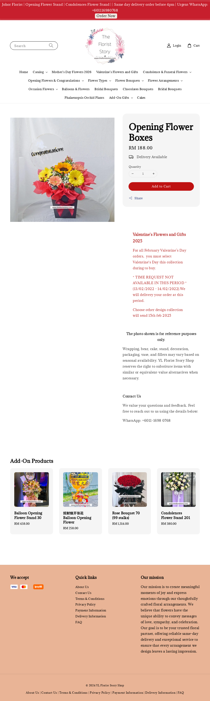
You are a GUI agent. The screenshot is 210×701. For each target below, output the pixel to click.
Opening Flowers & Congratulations (54, 80)
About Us (82, 587)
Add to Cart (161, 186)
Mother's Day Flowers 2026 (71, 72)
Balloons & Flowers (76, 89)
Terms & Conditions (89, 599)
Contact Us (83, 593)
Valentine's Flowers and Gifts (117, 72)
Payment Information (90, 610)
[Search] (51, 45)
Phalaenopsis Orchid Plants (84, 98)
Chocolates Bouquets (138, 89)
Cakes (141, 98)
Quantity (135, 167)
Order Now (106, 16)
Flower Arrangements (163, 80)
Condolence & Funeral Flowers (165, 72)
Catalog (38, 72)
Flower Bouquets (127, 80)
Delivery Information (90, 616)
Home (23, 72)
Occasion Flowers (41, 89)
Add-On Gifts (119, 98)
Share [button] (136, 198)
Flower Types (97, 80)
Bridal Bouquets (106, 89)
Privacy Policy (85, 604)
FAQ (78, 622)
